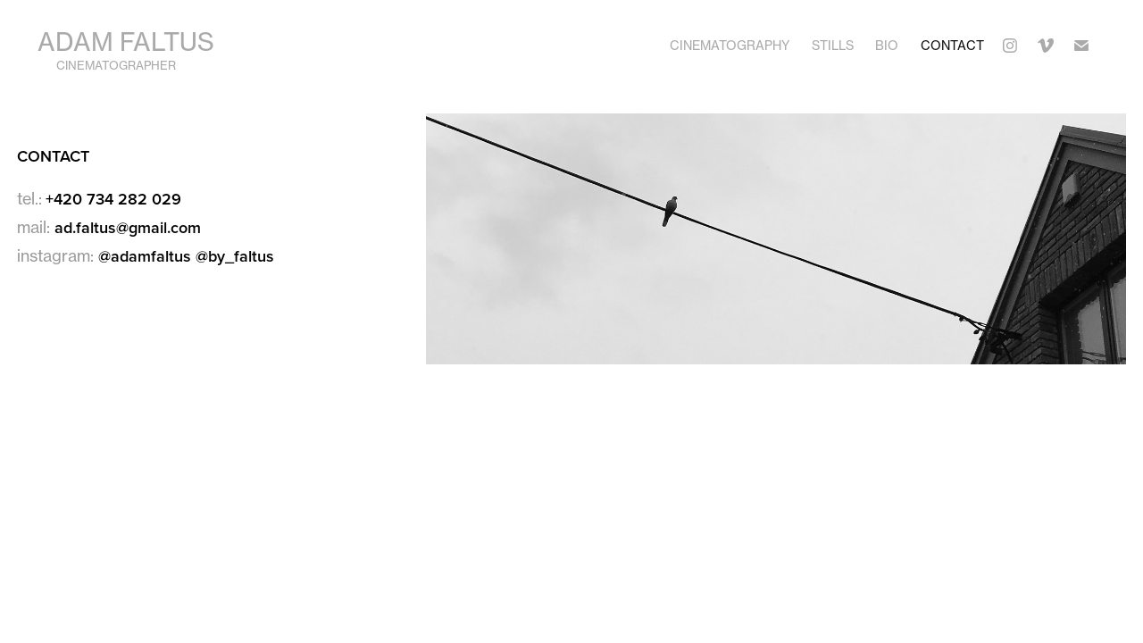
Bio (886, 45)
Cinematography (729, 45)
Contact (952, 45)
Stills (833, 45)
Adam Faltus (126, 42)
